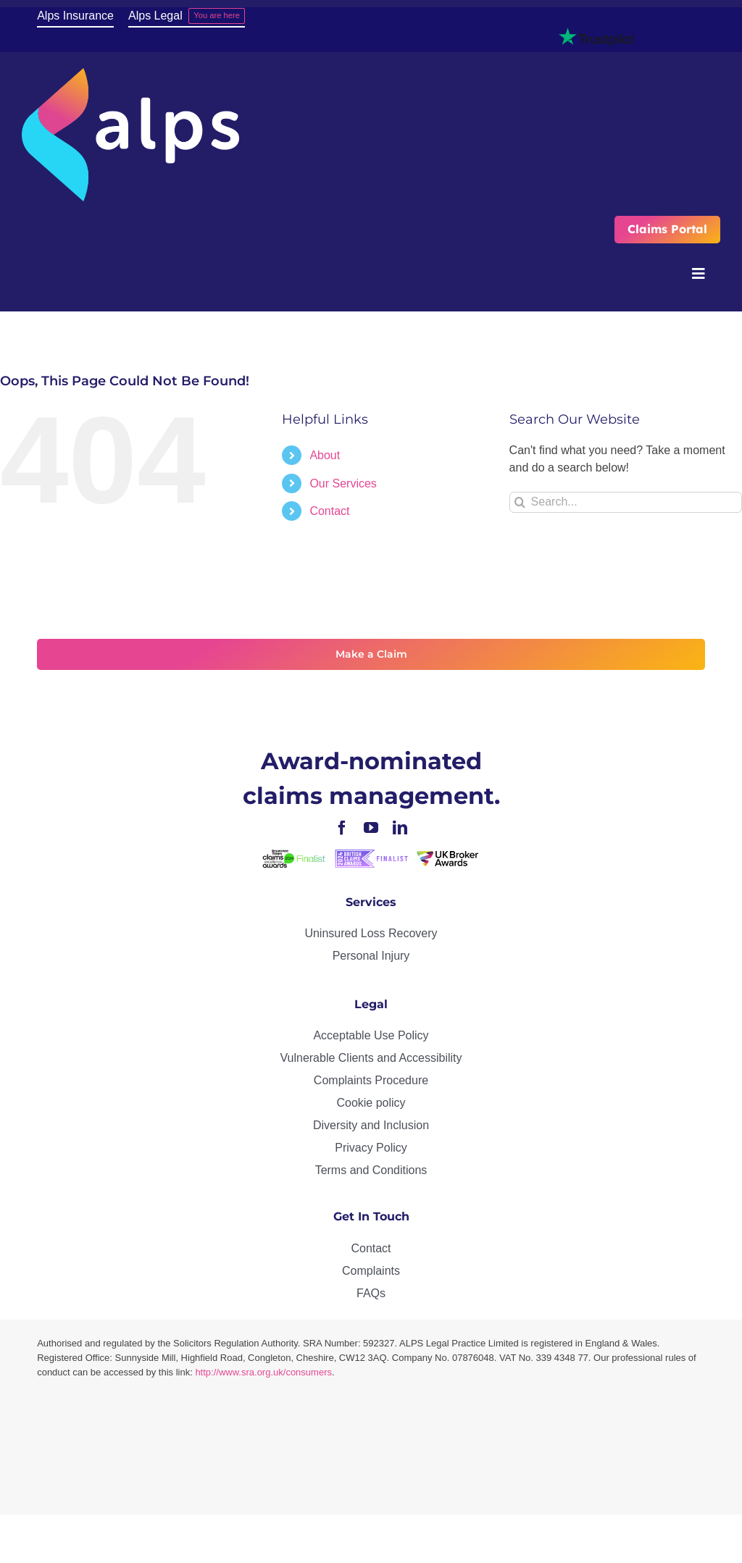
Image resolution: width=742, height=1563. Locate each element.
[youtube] (371, 828)
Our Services (342, 483)
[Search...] (625, 502)
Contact (329, 511)
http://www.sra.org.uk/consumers (263, 1372)
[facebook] (342, 828)
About (324, 455)
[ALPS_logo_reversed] (130, 73)
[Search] (519, 502)
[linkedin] (400, 828)
